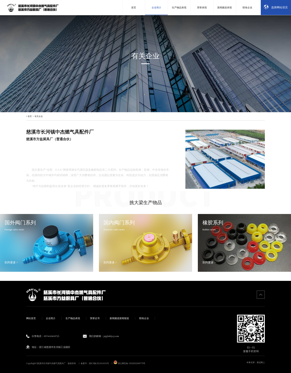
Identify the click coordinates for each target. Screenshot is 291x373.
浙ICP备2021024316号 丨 (101, 363)
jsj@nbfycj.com (111, 336)
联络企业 (144, 318)
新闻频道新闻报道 (119, 318)
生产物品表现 (73, 318)
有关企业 (39, 116)
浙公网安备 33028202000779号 (130, 363)
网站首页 (31, 318)
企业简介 (50, 318)
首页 (30, 116)
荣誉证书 (95, 318)
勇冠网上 (261, 362)
